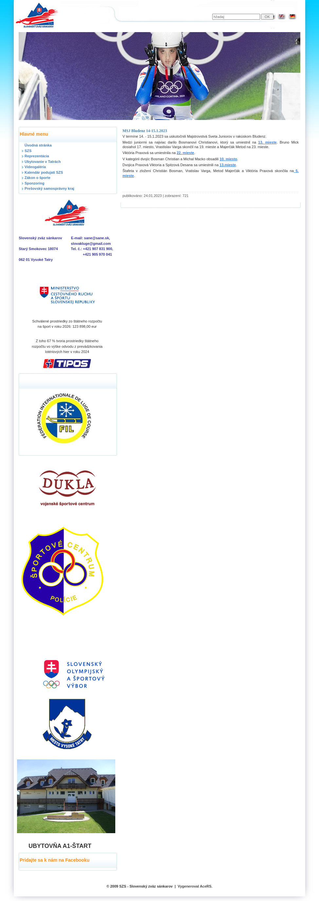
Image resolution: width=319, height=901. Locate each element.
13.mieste (227, 165)
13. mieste (267, 142)
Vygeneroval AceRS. (195, 886)
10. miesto (228, 159)
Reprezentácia (37, 156)
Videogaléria (35, 167)
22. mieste (185, 153)
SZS (28, 151)
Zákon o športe (37, 178)
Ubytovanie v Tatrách (43, 162)
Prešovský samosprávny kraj (49, 188)
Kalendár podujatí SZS (44, 172)
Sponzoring (35, 183)
